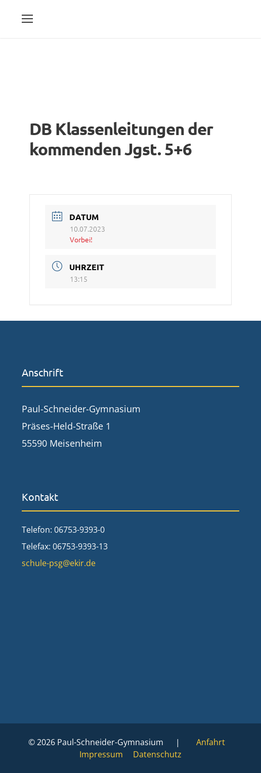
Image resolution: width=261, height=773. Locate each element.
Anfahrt (210, 742)
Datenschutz (157, 754)
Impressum (101, 754)
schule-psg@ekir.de (59, 563)
